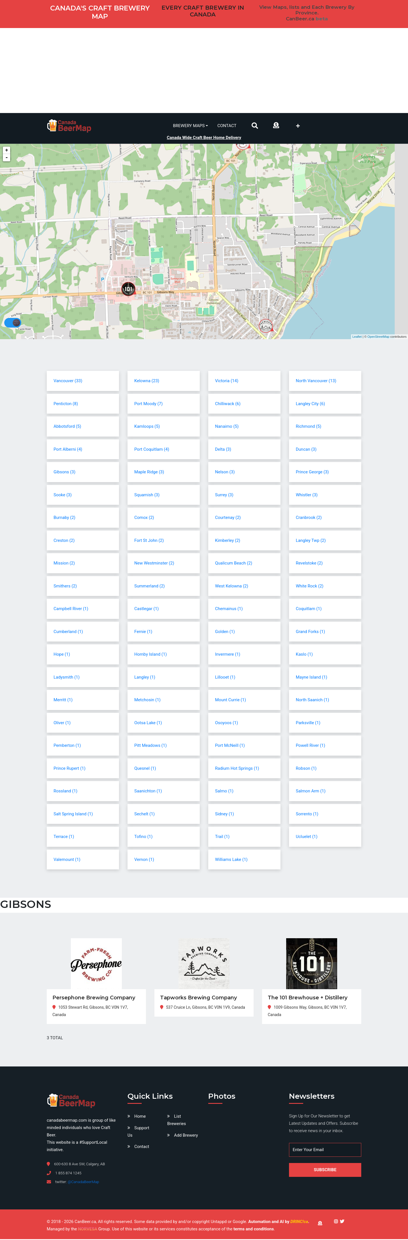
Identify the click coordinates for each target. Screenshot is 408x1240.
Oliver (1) (62, 723)
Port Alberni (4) (68, 450)
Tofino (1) (143, 837)
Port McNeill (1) (230, 746)
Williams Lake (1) (231, 860)
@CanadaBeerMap (83, 1183)
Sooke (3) (63, 495)
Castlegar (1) (146, 609)
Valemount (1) (67, 860)
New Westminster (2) (154, 563)
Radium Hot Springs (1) (237, 769)
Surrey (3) (224, 495)
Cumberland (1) (68, 632)
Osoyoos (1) (226, 723)
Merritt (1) (63, 700)
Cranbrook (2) (309, 518)
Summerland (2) (149, 586)
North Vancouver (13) (316, 381)
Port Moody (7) (148, 404)
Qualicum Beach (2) (233, 563)
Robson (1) (306, 769)
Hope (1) (62, 655)
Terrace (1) (64, 837)
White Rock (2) (310, 586)
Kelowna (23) (146, 381)
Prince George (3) (312, 472)
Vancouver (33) (68, 381)
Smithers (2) (65, 586)
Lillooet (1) (225, 678)
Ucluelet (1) (306, 837)
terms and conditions (253, 1230)
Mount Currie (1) (230, 700)
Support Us (138, 1132)
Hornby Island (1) (150, 655)
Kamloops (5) (147, 427)
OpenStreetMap (378, 337)
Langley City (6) (310, 404)
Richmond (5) (308, 427)
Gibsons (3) (64, 472)
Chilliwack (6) (228, 404)
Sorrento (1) (307, 814)
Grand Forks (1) (310, 632)
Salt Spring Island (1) (73, 814)
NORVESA (87, 1230)
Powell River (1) (310, 746)
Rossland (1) (65, 791)
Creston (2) (64, 541)
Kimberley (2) (227, 541)
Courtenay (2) (228, 518)
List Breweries (176, 1121)
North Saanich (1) (312, 700)
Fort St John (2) (149, 541)
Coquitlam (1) (309, 609)
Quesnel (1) (145, 769)
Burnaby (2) (64, 518)
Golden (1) (225, 632)
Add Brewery (186, 1136)
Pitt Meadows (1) (150, 746)
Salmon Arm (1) (311, 791)
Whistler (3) (307, 495)
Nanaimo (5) (227, 427)
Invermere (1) (227, 655)
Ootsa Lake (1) (148, 723)
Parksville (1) (308, 723)
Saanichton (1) (148, 791)
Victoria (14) (226, 381)
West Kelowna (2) (231, 586)
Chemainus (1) (229, 609)
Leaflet (357, 337)
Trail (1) (222, 837)
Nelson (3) (225, 472)
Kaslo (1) (304, 655)
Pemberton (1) (67, 746)
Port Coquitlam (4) (151, 450)
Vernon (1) (144, 860)
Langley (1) (144, 678)
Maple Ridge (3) (149, 472)
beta (322, 19)
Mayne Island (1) (311, 678)
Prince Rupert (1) (70, 769)
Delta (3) (223, 450)
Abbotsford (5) (67, 427)
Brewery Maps (189, 125)
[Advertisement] (204, 70)
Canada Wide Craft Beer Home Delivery (204, 136)
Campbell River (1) (71, 609)
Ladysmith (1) (67, 678)
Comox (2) (144, 518)
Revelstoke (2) (309, 563)
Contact (226, 125)
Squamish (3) (147, 495)
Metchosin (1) (147, 700)
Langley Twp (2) (311, 541)
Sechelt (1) (144, 814)
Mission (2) (64, 563)
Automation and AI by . (278, 1222)
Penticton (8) (66, 404)
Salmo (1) (224, 791)
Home (140, 1117)
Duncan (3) (306, 450)
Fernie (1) (143, 632)
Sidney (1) (224, 814)
